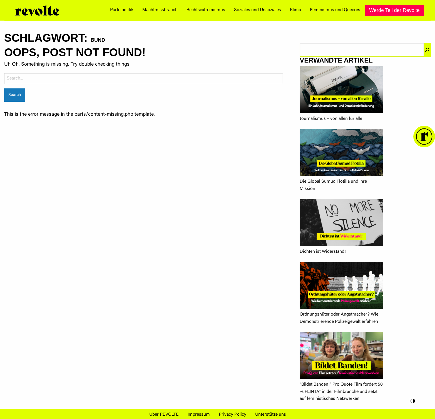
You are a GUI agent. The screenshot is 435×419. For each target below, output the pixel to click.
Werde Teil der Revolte (394, 10)
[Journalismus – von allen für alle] (341, 90)
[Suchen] (427, 49)
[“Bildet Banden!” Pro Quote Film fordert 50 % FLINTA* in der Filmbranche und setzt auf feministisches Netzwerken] (341, 356)
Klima (295, 10)
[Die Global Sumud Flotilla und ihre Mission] (341, 153)
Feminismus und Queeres (335, 10)
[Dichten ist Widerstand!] (341, 223)
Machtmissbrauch (160, 10)
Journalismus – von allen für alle (331, 118)
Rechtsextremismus (206, 10)
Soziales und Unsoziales (257, 10)
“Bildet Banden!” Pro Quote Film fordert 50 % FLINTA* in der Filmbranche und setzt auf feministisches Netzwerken (341, 391)
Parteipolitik (121, 10)
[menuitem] (122, 10)
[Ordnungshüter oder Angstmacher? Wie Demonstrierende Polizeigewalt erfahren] (341, 286)
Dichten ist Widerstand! (323, 251)
